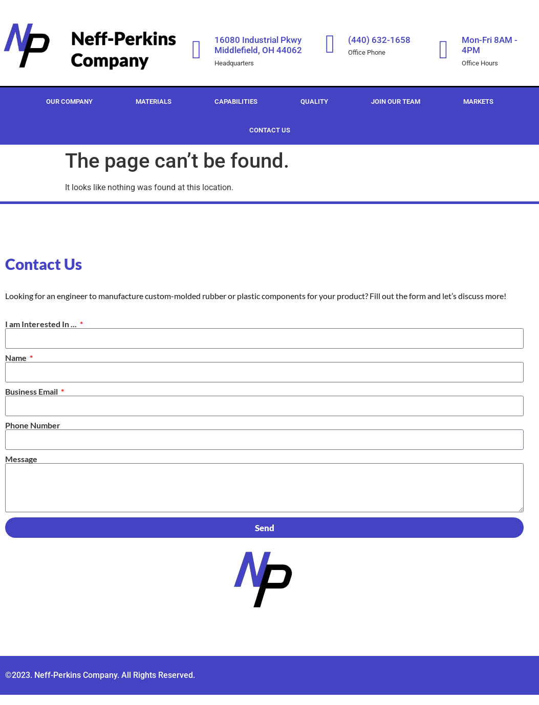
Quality (314, 101)
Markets (478, 101)
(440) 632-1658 (379, 40)
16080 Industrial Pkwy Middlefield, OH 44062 (258, 45)
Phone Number (32, 425)
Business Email (32, 392)
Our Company (69, 101)
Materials (153, 101)
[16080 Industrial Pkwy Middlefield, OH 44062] (196, 49)
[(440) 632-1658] (330, 44)
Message (21, 459)
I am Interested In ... (41, 324)
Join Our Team (395, 101)
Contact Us (269, 130)
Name (16, 358)
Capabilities (235, 101)
